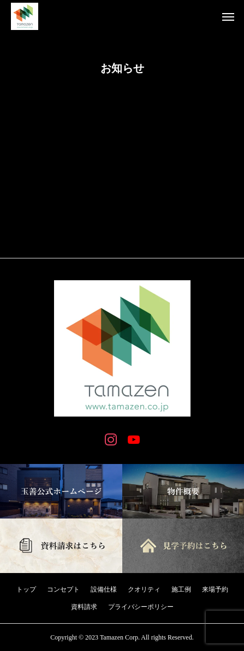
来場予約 (215, 589)
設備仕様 (104, 589)
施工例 (181, 589)
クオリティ (144, 589)
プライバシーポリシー (141, 607)
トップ (26, 589)
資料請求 (84, 607)
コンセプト (63, 589)
